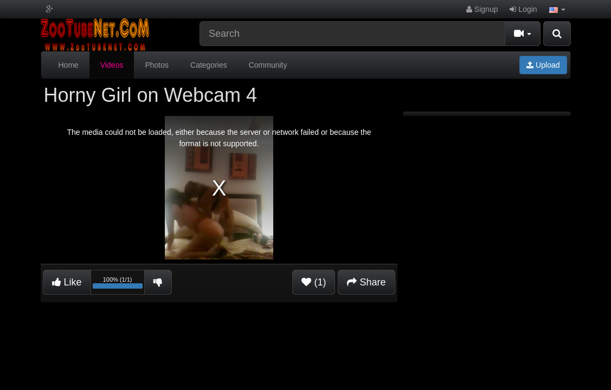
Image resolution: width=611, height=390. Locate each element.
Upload (542, 65)
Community (268, 65)
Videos (112, 65)
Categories (208, 65)
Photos (157, 65)
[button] (557, 9)
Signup (482, 9)
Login (523, 9)
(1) (313, 282)
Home (69, 65)
